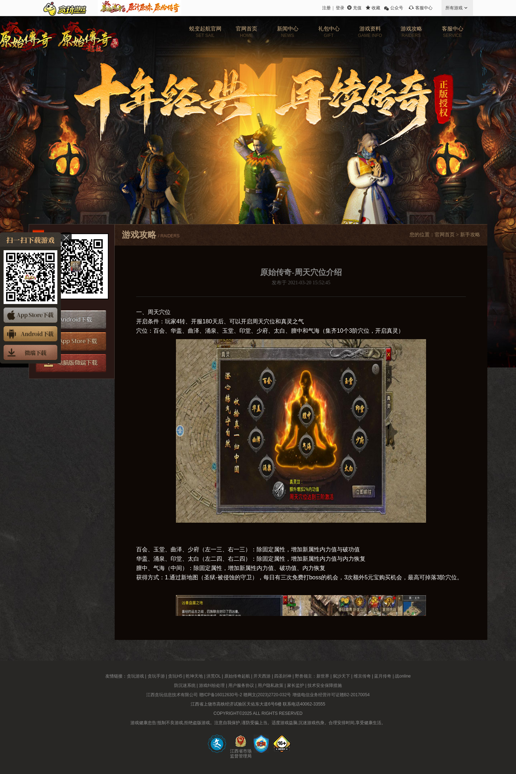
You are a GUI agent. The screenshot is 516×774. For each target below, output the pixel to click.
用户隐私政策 (270, 685)
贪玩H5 (175, 676)
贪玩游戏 (135, 676)
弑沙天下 (341, 676)
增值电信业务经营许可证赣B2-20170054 (331, 694)
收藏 (376, 7)
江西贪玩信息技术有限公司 (172, 694)
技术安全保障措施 (324, 685)
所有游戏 (454, 7)
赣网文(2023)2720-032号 (267, 694)
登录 (340, 7)
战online (403, 676)
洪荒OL (213, 676)
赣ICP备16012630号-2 (220, 694)
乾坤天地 (194, 676)
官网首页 (445, 234)
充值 (357, 7)
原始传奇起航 (237, 676)
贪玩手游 (156, 676)
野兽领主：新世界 (312, 676)
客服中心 (424, 7)
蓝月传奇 (382, 676)
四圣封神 (282, 676)
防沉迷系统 (185, 685)
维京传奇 (362, 676)
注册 (326, 7)
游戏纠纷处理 (212, 685)
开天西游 (262, 676)
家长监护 (295, 685)
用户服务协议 (241, 685)
